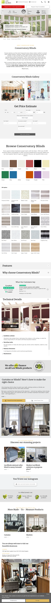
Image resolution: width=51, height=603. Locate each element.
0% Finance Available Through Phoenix (16, 29)
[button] (48, 89)
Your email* (35, 121)
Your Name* (6, 121)
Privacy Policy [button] (5, 597)
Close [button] (47, 594)
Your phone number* (22, 121)
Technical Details (26, 300)
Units (6, 110)
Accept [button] (37, 600)
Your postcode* (21, 126)
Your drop (38, 110)
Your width (28, 110)
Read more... (25, 68)
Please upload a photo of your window (25, 115)
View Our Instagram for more (25, 485)
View (4, 397)
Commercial (32, 2)
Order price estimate (25, 134)
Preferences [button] (13, 600)
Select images (25, 117)
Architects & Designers (22, 2)
